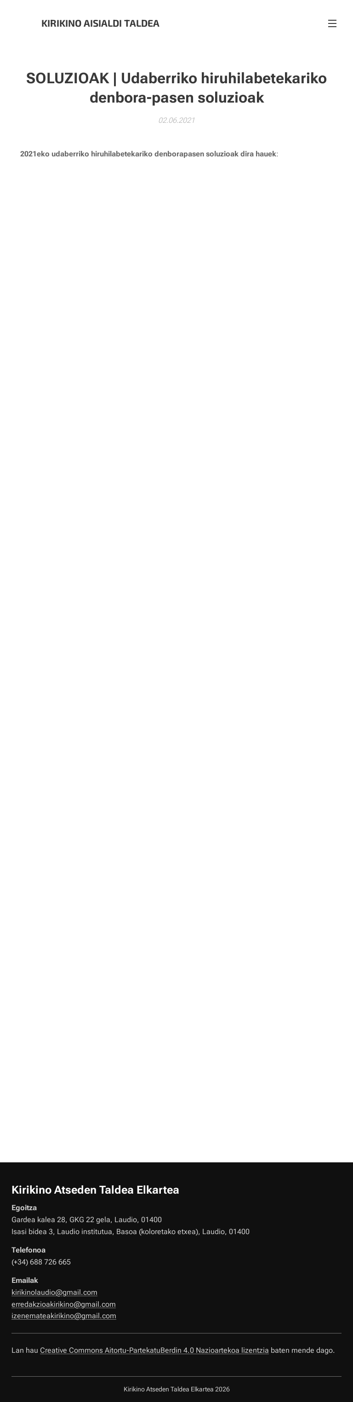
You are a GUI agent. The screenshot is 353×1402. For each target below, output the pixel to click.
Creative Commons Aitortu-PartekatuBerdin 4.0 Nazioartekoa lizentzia (154, 1349)
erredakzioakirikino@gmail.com (63, 1303)
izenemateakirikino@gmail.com (63, 1315)
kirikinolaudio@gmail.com (54, 1292)
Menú (332, 23)
